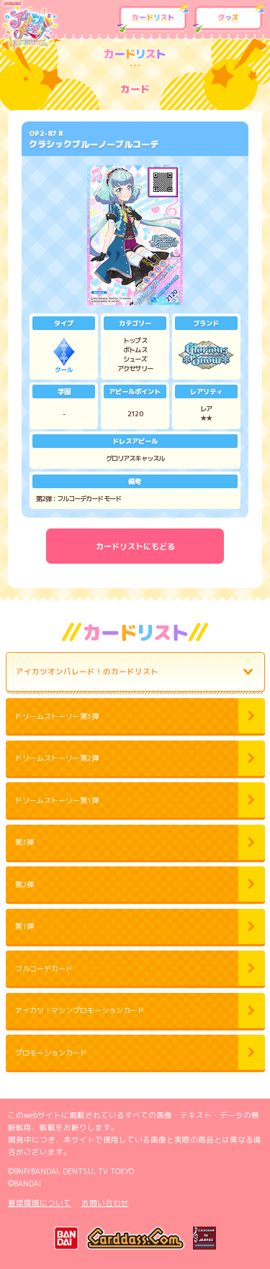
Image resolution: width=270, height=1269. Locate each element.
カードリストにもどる (135, 546)
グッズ (228, 19)
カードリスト (153, 19)
